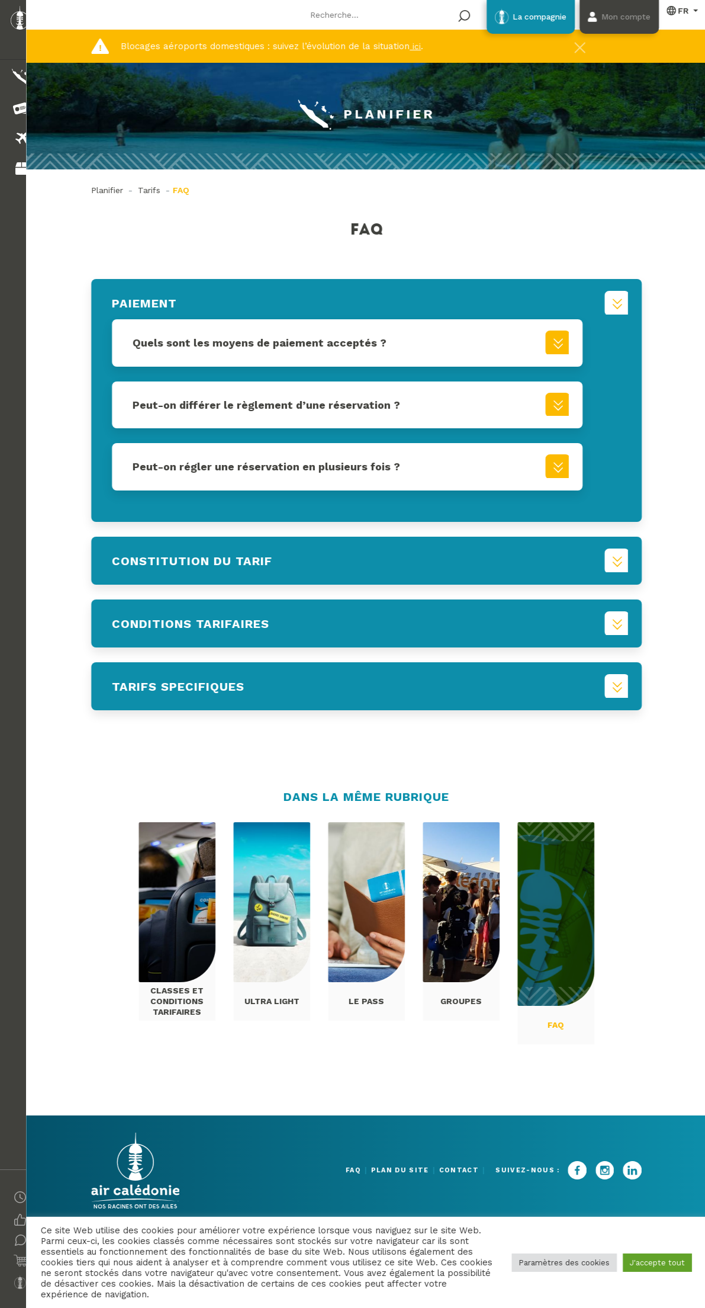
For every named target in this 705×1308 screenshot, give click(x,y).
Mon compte (615, 17)
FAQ (326, 1170)
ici (422, 46)
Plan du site (387, 1170)
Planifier (114, 190)
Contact (458, 1170)
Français (676, 11)
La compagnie (512, 17)
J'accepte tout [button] (655, 1262)
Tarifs (156, 190)
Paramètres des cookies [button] (562, 1262)
